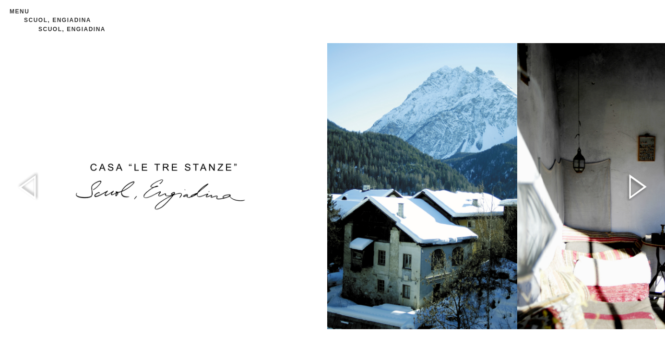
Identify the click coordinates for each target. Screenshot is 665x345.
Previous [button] (27, 186)
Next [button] (637, 186)
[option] (422, 186)
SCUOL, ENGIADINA (57, 20)
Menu (19, 11)
